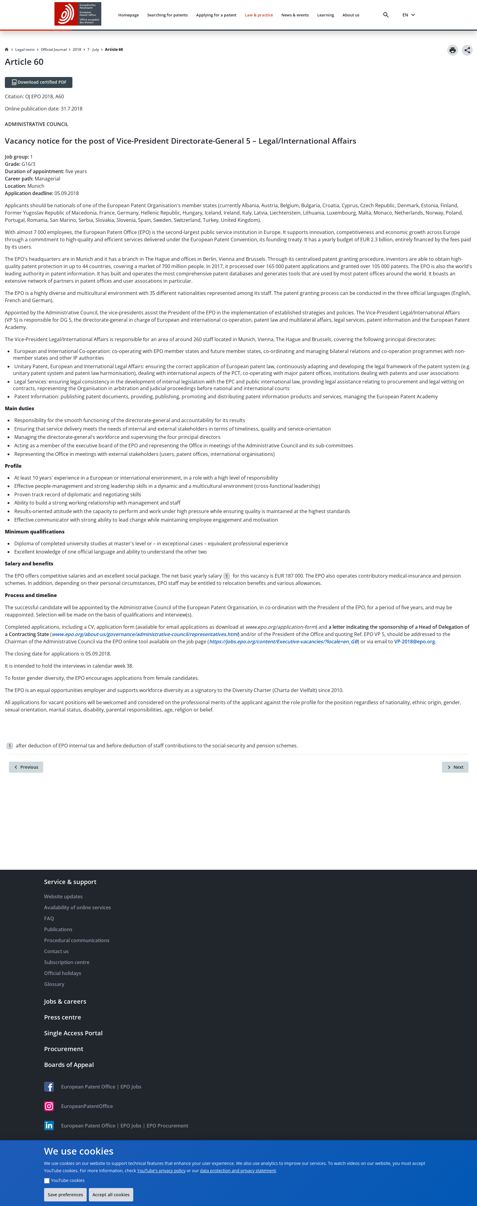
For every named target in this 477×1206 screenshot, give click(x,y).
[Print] (452, 50)
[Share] (467, 50)
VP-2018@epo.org (414, 641)
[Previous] (26, 767)
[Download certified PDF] (38, 82)
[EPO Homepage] (77, 14)
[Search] (387, 15)
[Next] (455, 767)
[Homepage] (6, 49)
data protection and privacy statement (238, 1170)
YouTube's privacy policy (161, 1170)
